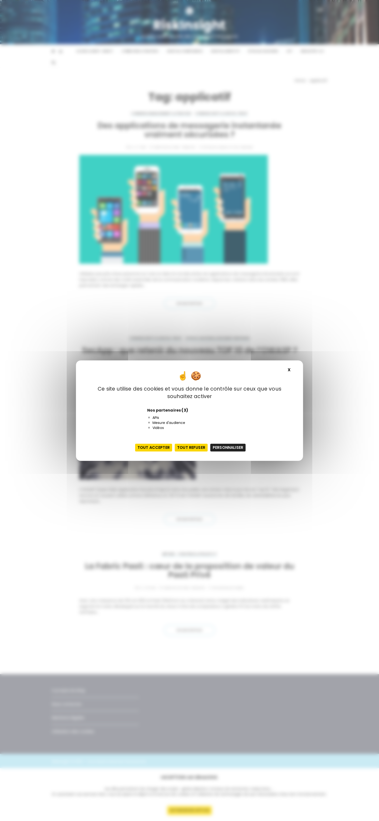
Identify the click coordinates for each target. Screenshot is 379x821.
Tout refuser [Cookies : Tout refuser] (191, 447)
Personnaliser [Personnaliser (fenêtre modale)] (228, 447)
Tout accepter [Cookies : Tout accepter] (154, 447)
